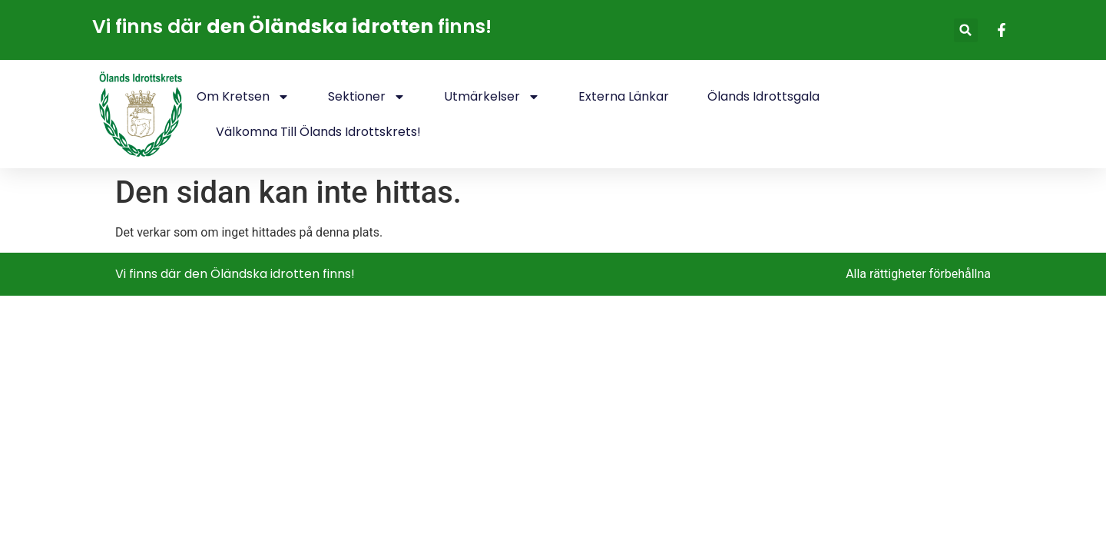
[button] (966, 30)
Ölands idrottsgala (763, 96)
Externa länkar (623, 96)
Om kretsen (243, 97)
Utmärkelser (492, 97)
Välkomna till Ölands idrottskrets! (318, 132)
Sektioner (367, 97)
